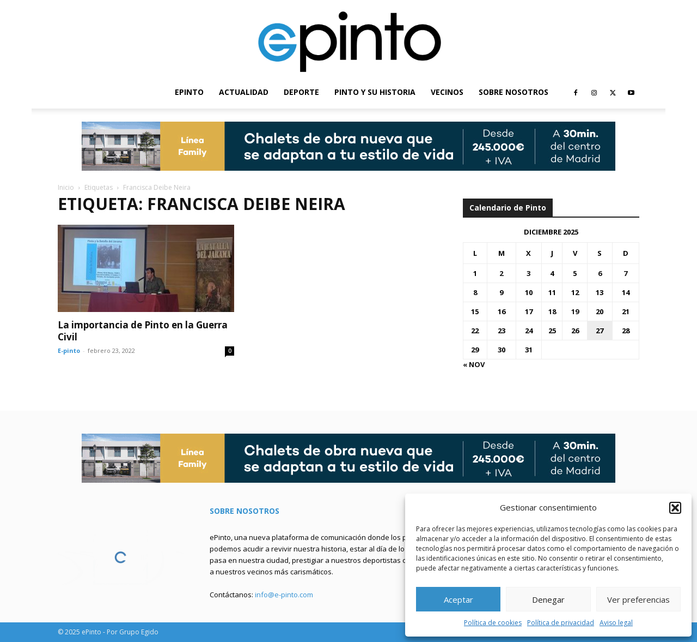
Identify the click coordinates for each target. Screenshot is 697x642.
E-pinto (69, 350)
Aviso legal (616, 622)
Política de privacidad (560, 622)
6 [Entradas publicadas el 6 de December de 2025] (600, 273)
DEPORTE (301, 92)
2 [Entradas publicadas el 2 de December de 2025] (501, 273)
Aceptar (458, 599)
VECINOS (447, 92)
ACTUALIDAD (243, 92)
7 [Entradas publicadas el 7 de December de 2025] (625, 273)
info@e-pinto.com (284, 594)
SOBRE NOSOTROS (513, 92)
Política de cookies (493, 622)
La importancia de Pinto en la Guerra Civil (143, 331)
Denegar (548, 599)
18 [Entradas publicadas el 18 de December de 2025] (552, 311)
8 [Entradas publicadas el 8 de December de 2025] (475, 292)
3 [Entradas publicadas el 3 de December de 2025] (528, 273)
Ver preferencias (638, 599)
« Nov (474, 364)
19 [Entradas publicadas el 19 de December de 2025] (575, 311)
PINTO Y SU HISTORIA (374, 92)
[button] (675, 507)
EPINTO (189, 92)
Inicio (66, 187)
